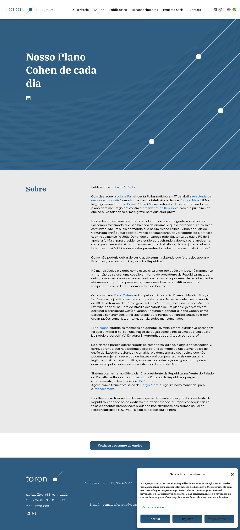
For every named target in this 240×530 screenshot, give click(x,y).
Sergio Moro (149, 385)
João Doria (126, 204)
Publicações (118, 10)
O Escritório (80, 10)
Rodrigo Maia (189, 200)
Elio (94, 328)
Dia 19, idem (147, 381)
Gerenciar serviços (153, 507)
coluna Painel (126, 196)
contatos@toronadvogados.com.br (127, 504)
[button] (232, 474)
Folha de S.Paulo (123, 187)
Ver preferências (219, 519)
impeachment (104, 389)
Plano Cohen (123, 295)
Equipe (99, 10)
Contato (195, 10)
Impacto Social (174, 10)
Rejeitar (187, 519)
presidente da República (160, 208)
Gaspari (102, 328)
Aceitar (155, 519)
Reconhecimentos (145, 10)
